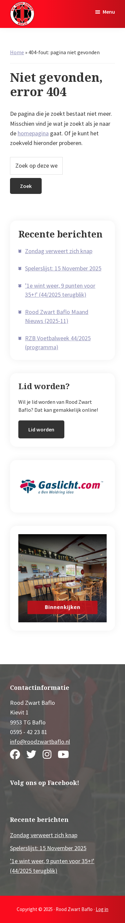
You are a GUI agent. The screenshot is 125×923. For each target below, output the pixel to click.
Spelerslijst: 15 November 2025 (63, 268)
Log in (102, 909)
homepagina (33, 133)
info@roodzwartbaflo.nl (40, 741)
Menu (109, 11)
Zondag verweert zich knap (58, 251)
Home (17, 52)
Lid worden (41, 429)
